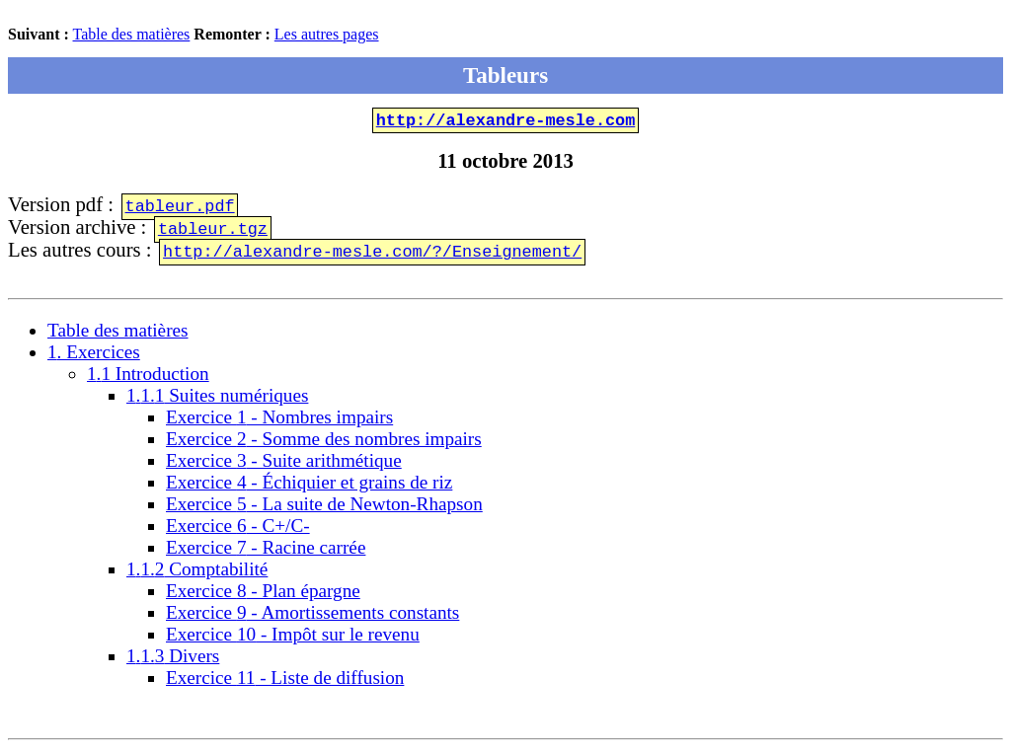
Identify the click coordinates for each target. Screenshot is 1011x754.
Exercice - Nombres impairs (279, 421)
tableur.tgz (213, 231)
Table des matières (132, 34)
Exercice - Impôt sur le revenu (293, 638)
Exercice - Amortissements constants (312, 616)
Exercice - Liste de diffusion (285, 681)
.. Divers (172, 659)
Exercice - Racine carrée (265, 551)
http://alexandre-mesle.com (506, 123)
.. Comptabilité (197, 573)
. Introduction (148, 377)
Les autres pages (326, 34)
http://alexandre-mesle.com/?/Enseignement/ (372, 254)
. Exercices (93, 355)
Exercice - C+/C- (238, 529)
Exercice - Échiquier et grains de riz (309, 486)
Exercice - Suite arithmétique (284, 464)
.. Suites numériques (217, 399)
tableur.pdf (180, 208)
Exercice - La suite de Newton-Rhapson (324, 507)
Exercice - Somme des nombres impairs (324, 442)
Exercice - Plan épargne (263, 594)
